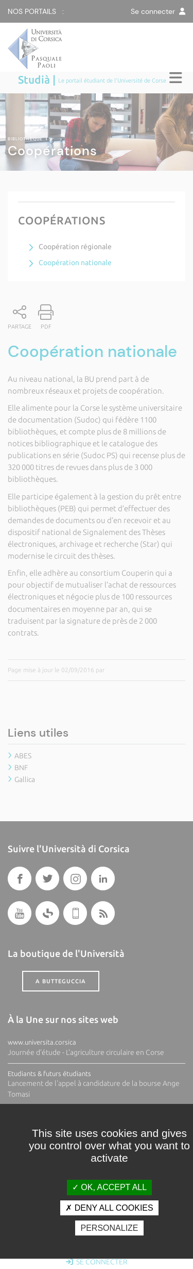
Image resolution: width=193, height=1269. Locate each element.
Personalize (109, 1228)
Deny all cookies (109, 1207)
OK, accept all (109, 1187)
